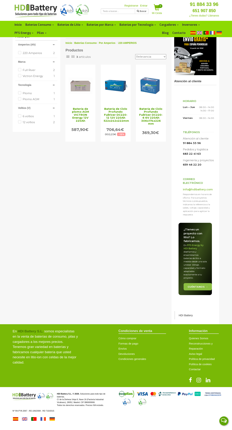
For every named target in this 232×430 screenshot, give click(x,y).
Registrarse (131, 5)
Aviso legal (195, 353)
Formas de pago (128, 343)
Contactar (195, 369)
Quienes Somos (198, 338)
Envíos (123, 348)
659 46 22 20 (192, 164)
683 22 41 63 (192, 153)
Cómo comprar (127, 338)
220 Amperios (39, 53)
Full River (39, 70)
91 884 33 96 (204, 4)
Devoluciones (127, 353)
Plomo (39, 93)
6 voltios (39, 116)
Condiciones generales (132, 358)
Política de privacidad (202, 358)
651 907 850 (204, 10)
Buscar (141, 11)
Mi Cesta (157, 9)
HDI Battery (186, 315)
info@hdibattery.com (198, 189)
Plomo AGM (39, 99)
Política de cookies (200, 364)
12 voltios (39, 122)
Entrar (144, 5)
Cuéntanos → (198, 286)
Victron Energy (39, 76)
